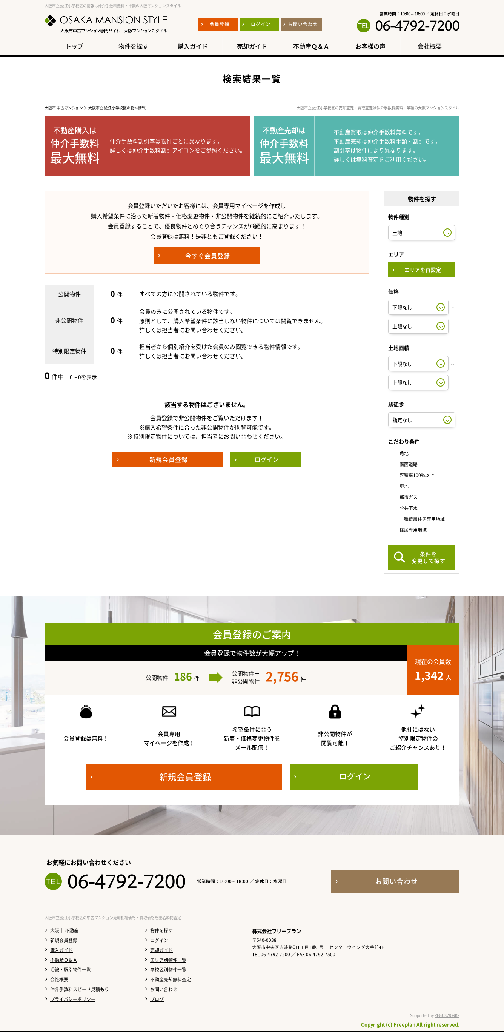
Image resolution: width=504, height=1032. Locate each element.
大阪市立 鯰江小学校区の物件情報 (117, 108)
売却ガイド (161, 950)
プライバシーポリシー (72, 999)
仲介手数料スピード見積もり (79, 989)
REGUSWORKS (447, 1015)
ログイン (159, 940)
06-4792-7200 (417, 25)
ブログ (157, 999)
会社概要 (59, 979)
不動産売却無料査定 (170, 979)
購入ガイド (61, 950)
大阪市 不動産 (64, 930)
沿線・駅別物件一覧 (70, 969)
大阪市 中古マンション (64, 108)
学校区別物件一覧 (168, 969)
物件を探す (161, 930)
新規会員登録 (63, 940)
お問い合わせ (163, 989)
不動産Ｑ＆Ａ (63, 960)
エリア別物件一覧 (168, 960)
